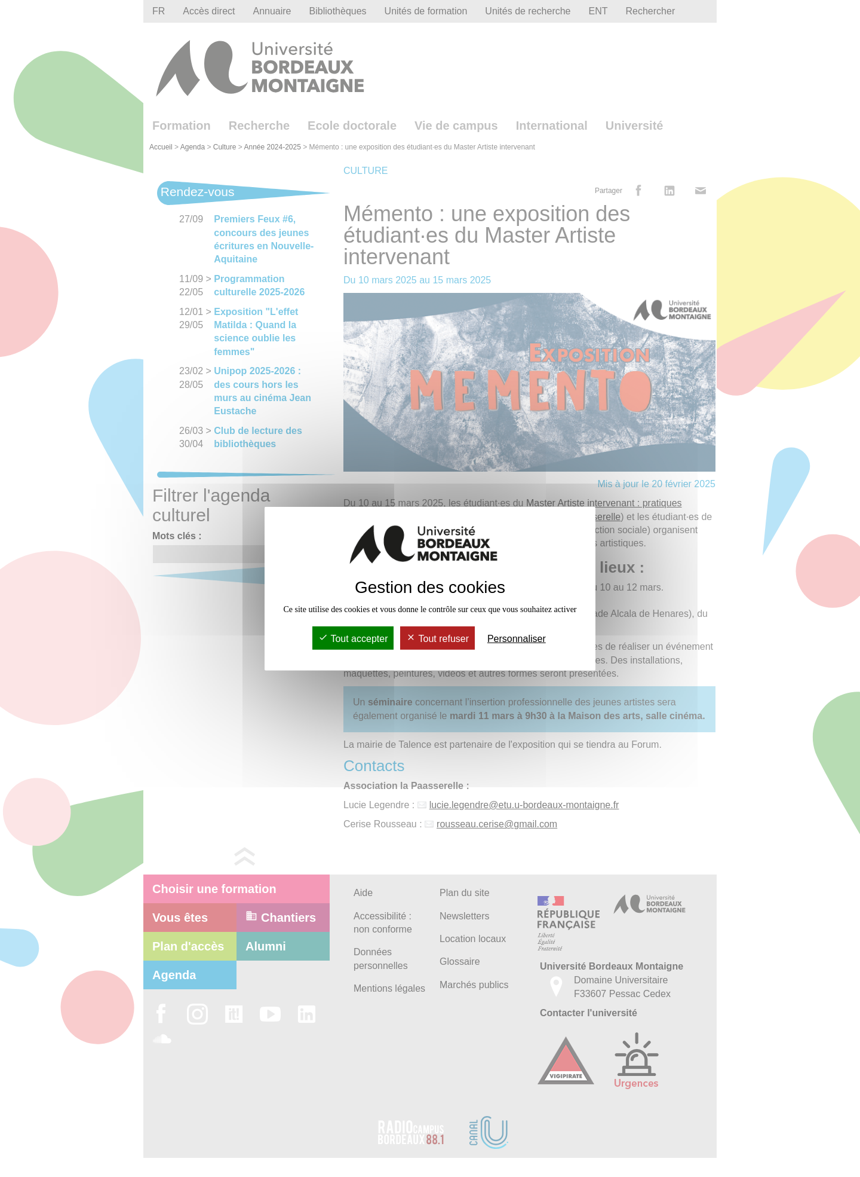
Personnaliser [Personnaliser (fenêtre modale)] (516, 639)
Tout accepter (353, 639)
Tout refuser (437, 639)
